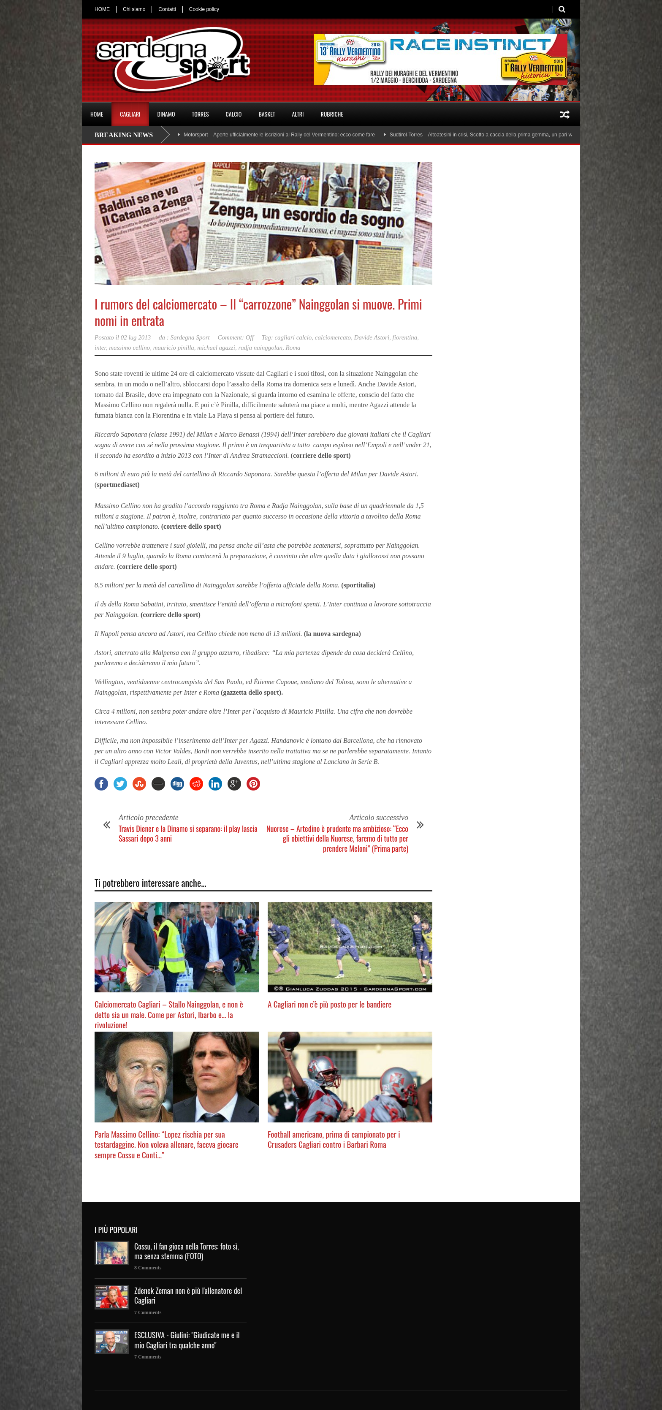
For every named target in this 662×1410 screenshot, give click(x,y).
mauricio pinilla (173, 347)
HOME (102, 9)
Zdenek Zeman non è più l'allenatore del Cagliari (188, 1295)
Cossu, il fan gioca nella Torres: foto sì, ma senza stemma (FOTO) (186, 1251)
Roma (293, 347)
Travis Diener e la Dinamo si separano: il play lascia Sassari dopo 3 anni (188, 833)
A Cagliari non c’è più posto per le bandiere (329, 1004)
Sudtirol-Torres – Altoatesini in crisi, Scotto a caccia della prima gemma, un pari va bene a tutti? (496, 135)
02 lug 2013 (136, 337)
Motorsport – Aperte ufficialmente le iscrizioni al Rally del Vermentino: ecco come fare (279, 135)
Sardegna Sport (190, 337)
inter (100, 347)
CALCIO (234, 113)
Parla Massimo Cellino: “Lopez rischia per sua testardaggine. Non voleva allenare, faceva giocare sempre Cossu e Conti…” (167, 1144)
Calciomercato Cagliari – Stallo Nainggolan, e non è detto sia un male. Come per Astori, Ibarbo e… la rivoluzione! (169, 1014)
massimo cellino (129, 347)
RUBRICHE (331, 113)
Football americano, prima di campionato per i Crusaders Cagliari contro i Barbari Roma (334, 1139)
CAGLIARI (130, 113)
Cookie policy (204, 9)
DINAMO (166, 113)
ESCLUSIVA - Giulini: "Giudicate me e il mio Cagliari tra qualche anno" (187, 1339)
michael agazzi (216, 347)
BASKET (266, 113)
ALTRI (298, 113)
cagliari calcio (293, 337)
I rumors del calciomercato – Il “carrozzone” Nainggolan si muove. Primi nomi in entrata (258, 312)
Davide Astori (371, 337)
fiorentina (405, 337)
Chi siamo (134, 9)
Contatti (167, 9)
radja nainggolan (260, 347)
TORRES (200, 113)
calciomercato (333, 337)
